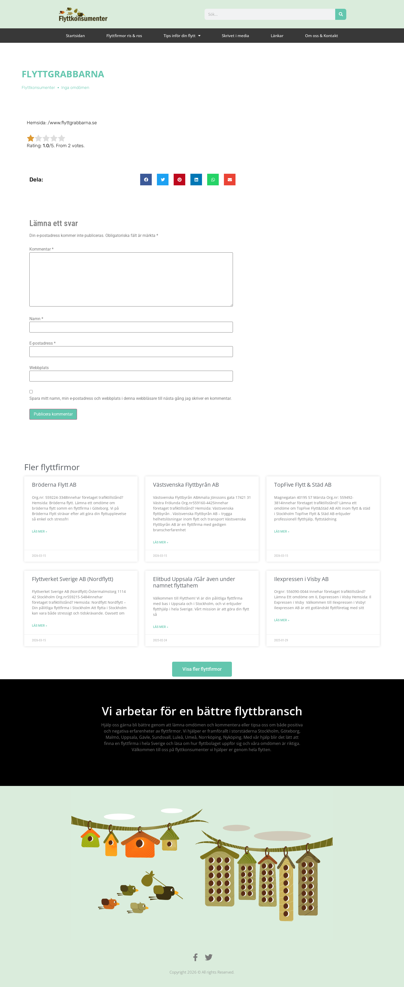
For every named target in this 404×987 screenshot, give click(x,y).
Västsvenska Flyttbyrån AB (186, 484)
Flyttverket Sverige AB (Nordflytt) (72, 579)
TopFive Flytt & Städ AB (303, 484)
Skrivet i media (235, 35)
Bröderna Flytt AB (54, 484)
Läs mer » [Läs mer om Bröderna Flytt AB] (39, 531)
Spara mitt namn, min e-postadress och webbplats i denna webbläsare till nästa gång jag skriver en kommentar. (130, 398)
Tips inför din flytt (182, 35)
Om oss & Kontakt (321, 35)
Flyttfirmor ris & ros (124, 35)
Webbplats (39, 368)
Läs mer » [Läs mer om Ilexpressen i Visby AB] (281, 620)
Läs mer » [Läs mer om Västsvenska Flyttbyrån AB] (160, 542)
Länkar (277, 35)
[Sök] (340, 14)
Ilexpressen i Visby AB (301, 579)
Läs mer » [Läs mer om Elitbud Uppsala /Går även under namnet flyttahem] (160, 627)
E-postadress (42, 343)
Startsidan (75, 35)
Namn (36, 319)
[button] (146, 179)
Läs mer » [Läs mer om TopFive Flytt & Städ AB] (281, 531)
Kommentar (41, 249)
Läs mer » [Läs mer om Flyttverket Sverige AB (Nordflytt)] (39, 625)
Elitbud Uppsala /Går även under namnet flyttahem (194, 582)
